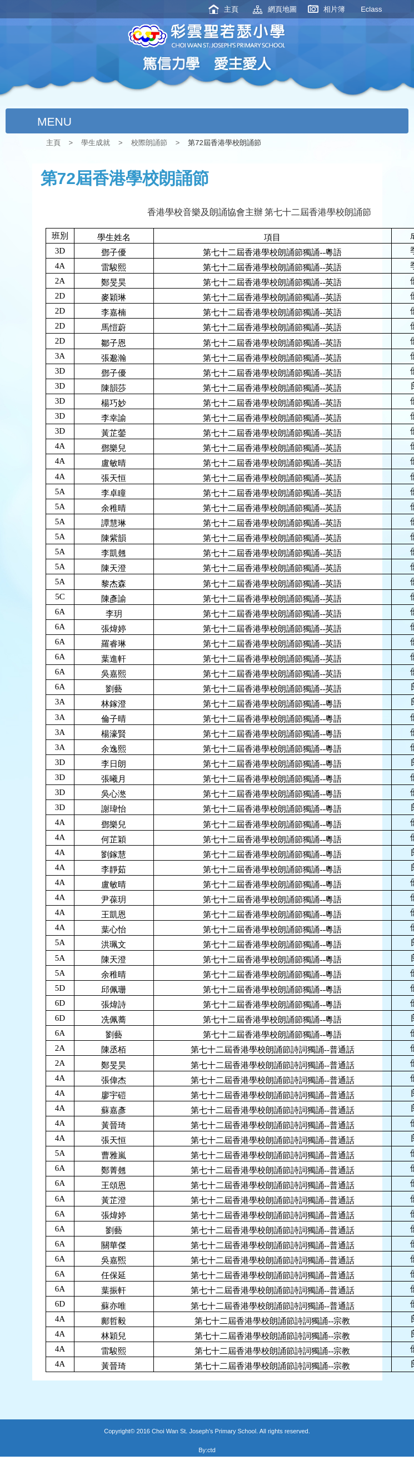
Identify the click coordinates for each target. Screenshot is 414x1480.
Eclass (371, 9)
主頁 (231, 9)
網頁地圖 (282, 9)
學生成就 (95, 142)
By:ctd (207, 1450)
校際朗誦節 (149, 142)
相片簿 (334, 9)
